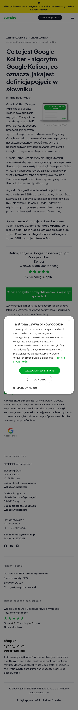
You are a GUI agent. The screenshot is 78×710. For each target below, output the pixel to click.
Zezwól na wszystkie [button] (39, 370)
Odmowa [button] (40, 379)
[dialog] (39, 355)
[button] (25, 387)
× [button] (69, 320)
